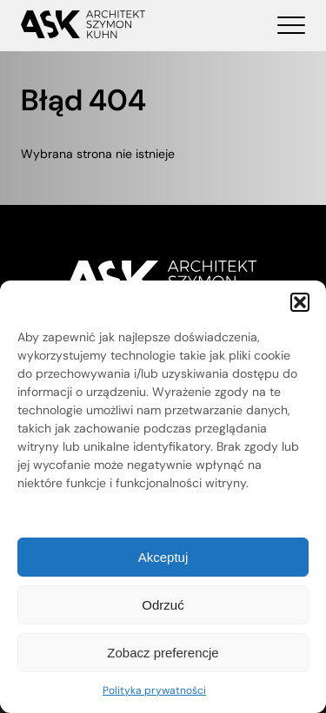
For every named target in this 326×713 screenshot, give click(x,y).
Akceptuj (163, 557)
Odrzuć (162, 604)
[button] (300, 302)
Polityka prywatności (154, 690)
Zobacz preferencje (162, 652)
